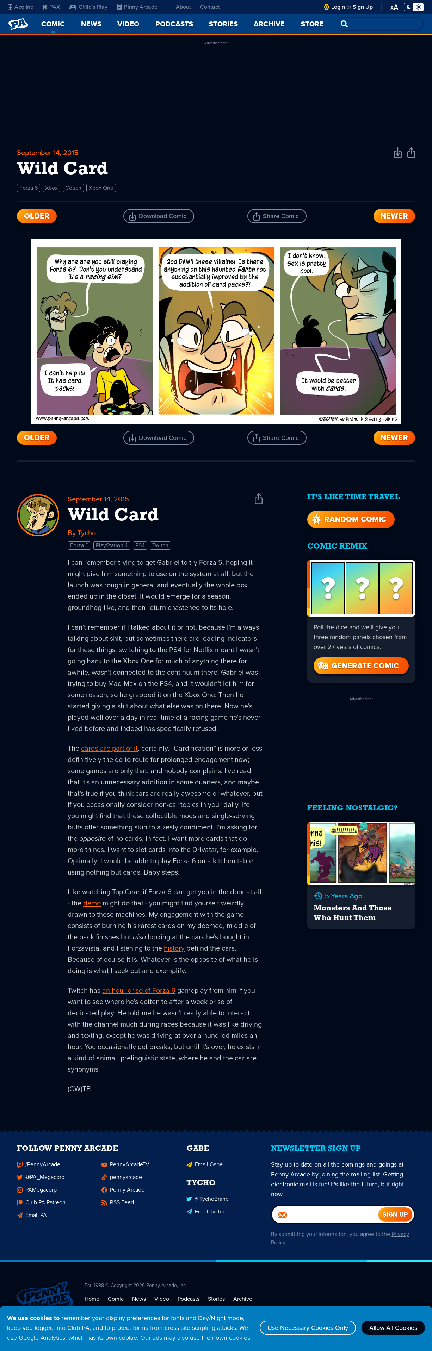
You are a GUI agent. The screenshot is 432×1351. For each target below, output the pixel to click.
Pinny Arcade (137, 7)
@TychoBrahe (207, 1199)
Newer (394, 216)
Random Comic (348, 519)
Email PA (32, 1216)
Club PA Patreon (41, 1203)
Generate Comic (357, 665)
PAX (51, 7)
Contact (210, 7)
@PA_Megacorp (40, 1178)
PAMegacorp (37, 1191)
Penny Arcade (122, 1191)
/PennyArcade (38, 1165)
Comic (116, 1299)
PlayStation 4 (112, 545)
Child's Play (88, 7)
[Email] (325, 1215)
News (139, 1299)
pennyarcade (121, 1178)
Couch (73, 188)
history (174, 948)
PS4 (140, 545)
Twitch (160, 545)
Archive (242, 1299)
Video (161, 1299)
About (183, 7)
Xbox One (101, 188)
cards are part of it (109, 748)
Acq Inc (20, 7)
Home (92, 1299)
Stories (216, 1299)
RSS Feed (117, 1203)
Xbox (51, 188)
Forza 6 (28, 188)
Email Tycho (205, 1212)
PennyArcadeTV (125, 1165)
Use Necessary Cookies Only (307, 1327)
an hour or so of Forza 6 (138, 990)
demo (92, 903)
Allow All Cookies (393, 1327)
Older (37, 216)
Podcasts (188, 1299)
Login (338, 7)
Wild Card (113, 516)
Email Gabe (204, 1165)
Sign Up (363, 7)
